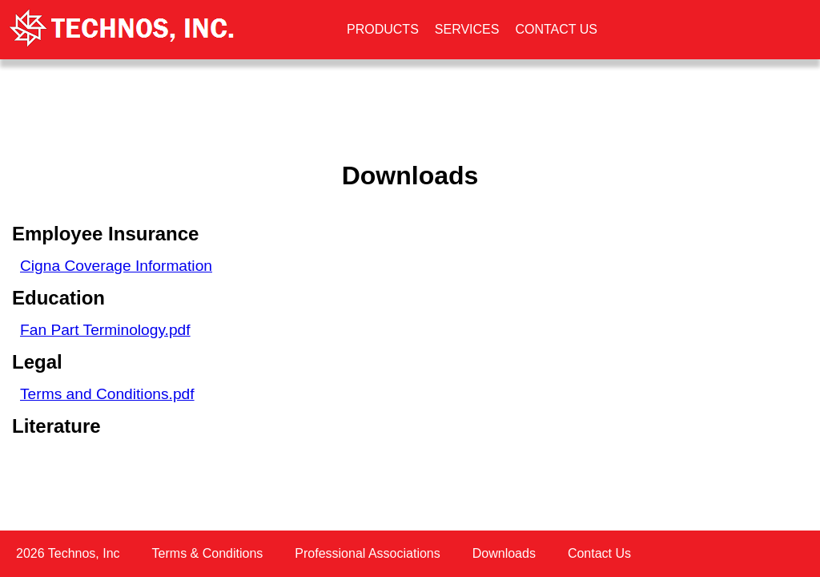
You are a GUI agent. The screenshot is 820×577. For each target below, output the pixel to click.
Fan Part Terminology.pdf (105, 329)
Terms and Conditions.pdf (107, 393)
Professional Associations (367, 553)
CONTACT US (556, 29)
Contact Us (599, 553)
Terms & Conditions (207, 553)
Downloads (504, 553)
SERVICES (467, 29)
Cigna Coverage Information (116, 265)
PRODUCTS (383, 29)
